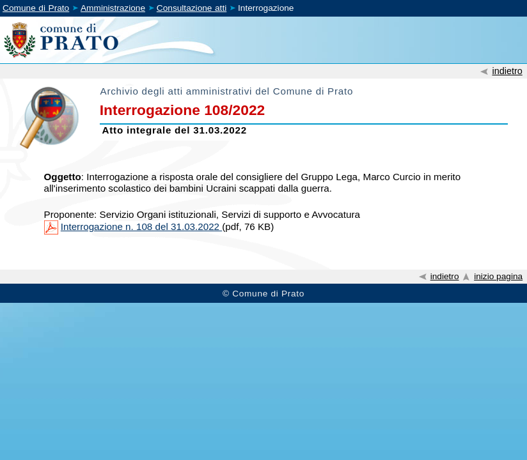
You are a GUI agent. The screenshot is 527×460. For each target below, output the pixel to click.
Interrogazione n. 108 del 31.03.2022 (141, 226)
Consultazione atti (191, 8)
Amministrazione (113, 8)
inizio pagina (498, 276)
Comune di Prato (36, 8)
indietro (507, 71)
